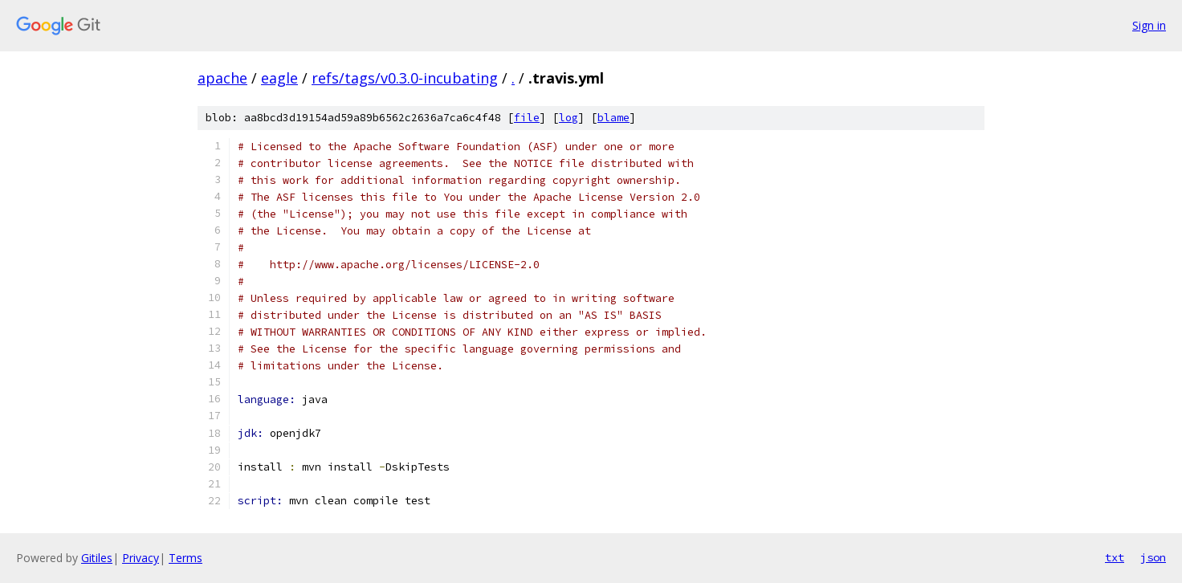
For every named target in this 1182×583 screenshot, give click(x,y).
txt (1114, 557)
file (527, 117)
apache (222, 78)
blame (613, 117)
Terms (185, 557)
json (1153, 557)
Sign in (1149, 25)
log (568, 117)
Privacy (140, 557)
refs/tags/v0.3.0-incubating (405, 78)
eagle (279, 78)
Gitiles (96, 557)
